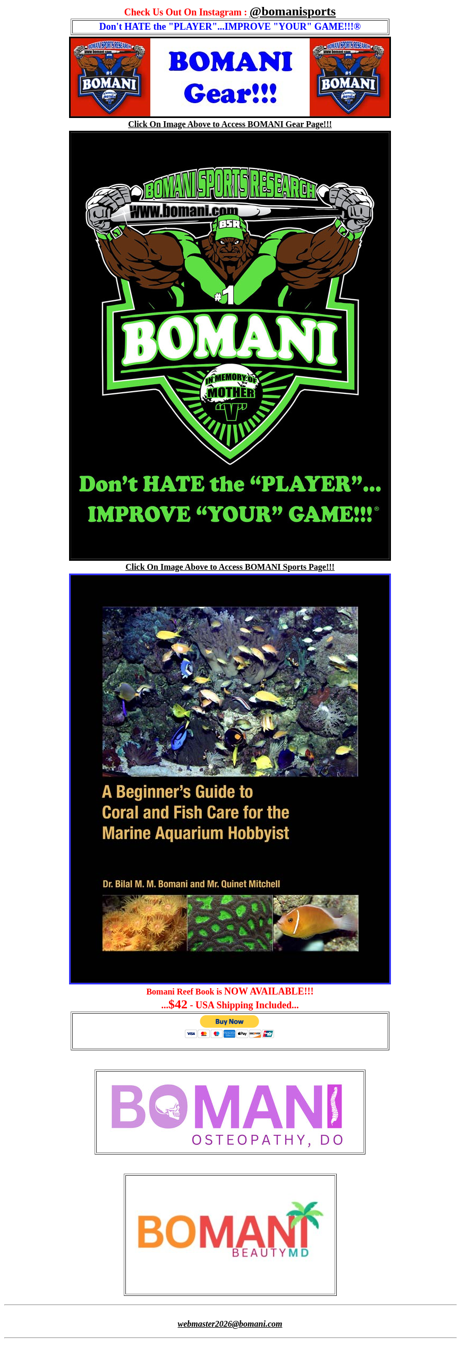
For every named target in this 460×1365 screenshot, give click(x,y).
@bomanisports (293, 11)
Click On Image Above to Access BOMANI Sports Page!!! (230, 566)
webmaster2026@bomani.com (230, 1323)
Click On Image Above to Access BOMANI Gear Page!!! (230, 124)
